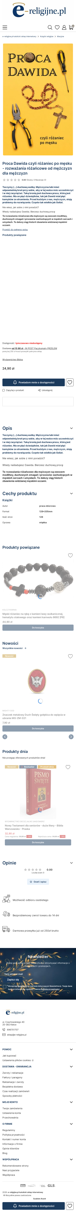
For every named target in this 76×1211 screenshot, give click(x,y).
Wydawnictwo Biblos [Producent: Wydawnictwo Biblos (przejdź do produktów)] (12, 359)
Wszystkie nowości (14, 648)
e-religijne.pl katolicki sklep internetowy (19, 36)
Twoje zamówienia (12, 1108)
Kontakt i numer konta (14, 1139)
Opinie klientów (10, 1148)
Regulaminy (8, 1130)
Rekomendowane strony (15, 1165)
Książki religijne (46, 36)
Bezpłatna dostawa (12, 1086)
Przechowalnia (10, 1117)
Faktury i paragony (12, 1077)
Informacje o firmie (12, 1143)
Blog (4, 1153)
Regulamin (22, 986)
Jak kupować (9, 1055)
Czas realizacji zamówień (15, 1091)
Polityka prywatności (13, 1134)
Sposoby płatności (12, 1095)
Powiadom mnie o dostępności (33, 382)
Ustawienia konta (11, 1112)
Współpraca (8, 1174)
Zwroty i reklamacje (12, 1072)
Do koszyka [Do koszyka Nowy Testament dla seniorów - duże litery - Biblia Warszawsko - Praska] (38, 842)
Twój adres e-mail (13, 974)
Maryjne (60, 36)
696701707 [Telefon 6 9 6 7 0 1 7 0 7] (13, 1029)
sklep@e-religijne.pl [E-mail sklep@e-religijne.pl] (16, 1034)
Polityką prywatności (50, 989)
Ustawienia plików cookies (16, 1060)
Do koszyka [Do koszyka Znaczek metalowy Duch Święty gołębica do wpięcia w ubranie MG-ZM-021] (38, 728)
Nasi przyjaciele (10, 1170)
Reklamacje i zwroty (13, 1081)
